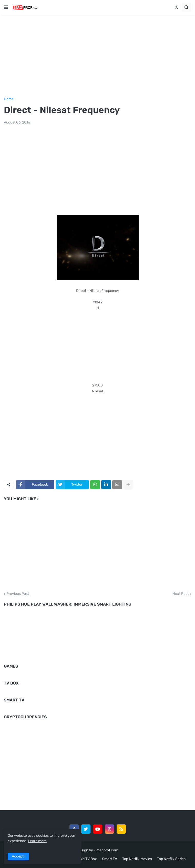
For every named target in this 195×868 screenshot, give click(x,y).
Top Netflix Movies (137, 859)
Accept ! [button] (18, 856)
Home (9, 99)
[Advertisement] (97, 55)
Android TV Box (84, 859)
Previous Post (17, 594)
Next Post (180, 594)
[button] (6, 7)
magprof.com (107, 850)
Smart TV (109, 859)
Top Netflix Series (171, 859)
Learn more (37, 841)
